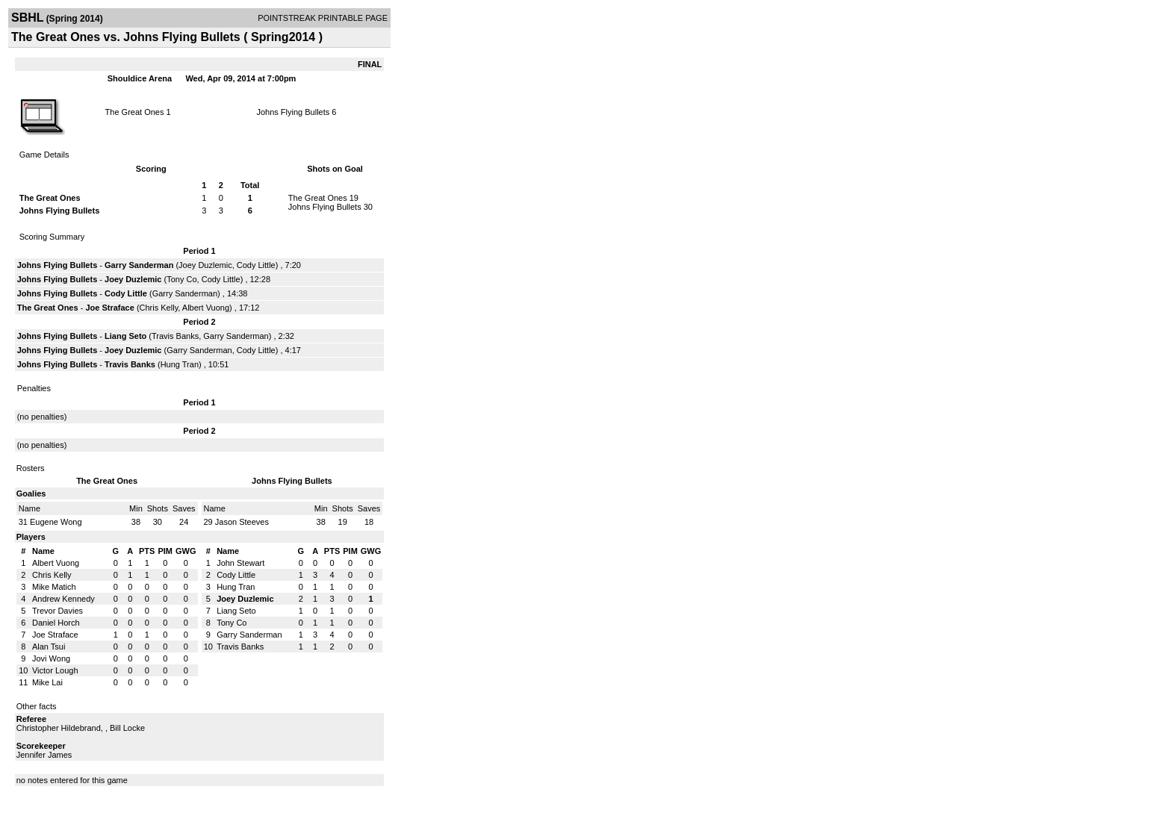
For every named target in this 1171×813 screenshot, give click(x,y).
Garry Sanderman (139, 265)
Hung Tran (180, 364)
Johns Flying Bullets (292, 112)
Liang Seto (125, 335)
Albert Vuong (205, 307)
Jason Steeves (242, 521)
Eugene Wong (56, 521)
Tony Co (181, 279)
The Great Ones (134, 112)
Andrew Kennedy (63, 598)
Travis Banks (175, 335)
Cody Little (256, 265)
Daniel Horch (56, 622)
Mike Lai (47, 682)
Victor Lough (55, 670)
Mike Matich (54, 586)
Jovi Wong (51, 658)
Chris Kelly (159, 307)
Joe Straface (109, 307)
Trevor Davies (57, 610)
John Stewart (240, 562)
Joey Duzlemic (205, 265)
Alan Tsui (48, 646)
